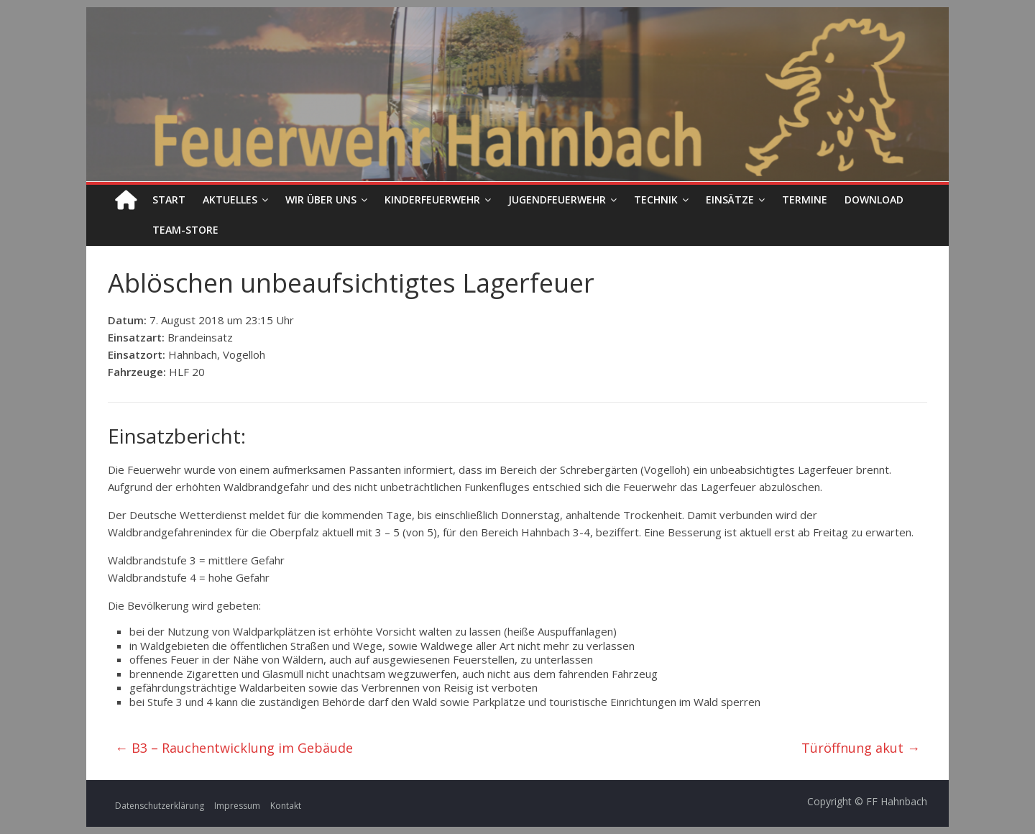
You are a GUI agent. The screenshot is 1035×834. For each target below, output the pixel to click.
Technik (656, 199)
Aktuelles (230, 199)
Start (168, 199)
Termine (804, 199)
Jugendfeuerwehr (557, 199)
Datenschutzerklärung (159, 805)
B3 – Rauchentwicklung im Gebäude (234, 747)
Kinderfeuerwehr (432, 199)
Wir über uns (320, 199)
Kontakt (285, 805)
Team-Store (185, 230)
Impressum (237, 805)
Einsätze (730, 199)
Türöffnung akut (860, 747)
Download (874, 199)
